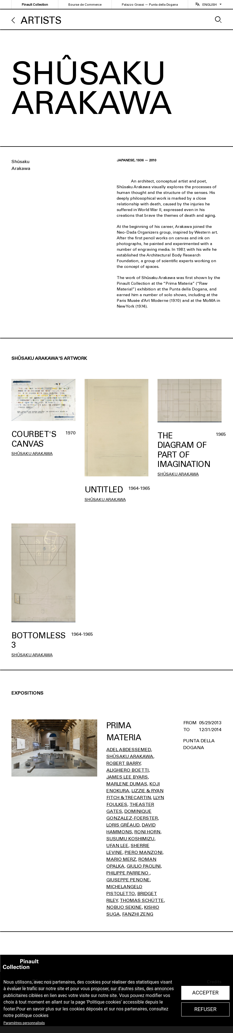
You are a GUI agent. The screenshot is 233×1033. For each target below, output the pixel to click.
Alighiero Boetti (127, 770)
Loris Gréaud (123, 825)
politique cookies (32, 1015)
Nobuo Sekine (124, 907)
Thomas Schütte (142, 900)
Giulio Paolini (144, 866)
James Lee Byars (127, 777)
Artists (41, 20)
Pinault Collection (35, 5)
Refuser (205, 1009)
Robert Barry (123, 763)
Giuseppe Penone (128, 879)
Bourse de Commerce (84, 5)
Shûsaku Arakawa (32, 453)
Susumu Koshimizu (130, 838)
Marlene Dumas (126, 784)
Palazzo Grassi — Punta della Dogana (150, 5)
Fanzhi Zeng (137, 914)
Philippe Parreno (128, 873)
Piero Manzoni (143, 852)
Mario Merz (121, 859)
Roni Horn (147, 832)
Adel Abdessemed (128, 749)
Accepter (205, 993)
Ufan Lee (117, 845)
